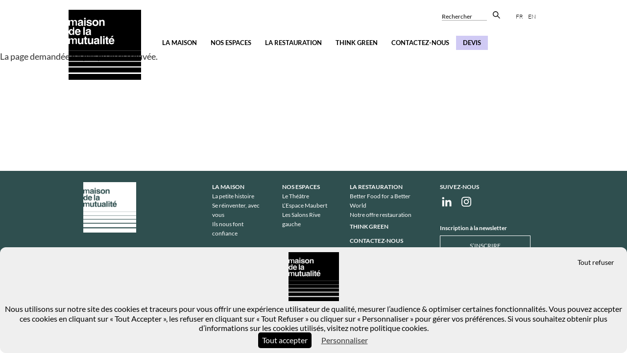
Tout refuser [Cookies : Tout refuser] (596, 262)
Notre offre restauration (380, 214)
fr (519, 16)
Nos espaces (231, 43)
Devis (472, 43)
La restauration (293, 43)
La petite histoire (233, 196)
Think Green (357, 43)
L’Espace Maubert (304, 205)
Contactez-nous (420, 43)
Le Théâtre (295, 196)
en (532, 16)
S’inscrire (485, 245)
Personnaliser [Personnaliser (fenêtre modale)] (344, 340)
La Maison (179, 43)
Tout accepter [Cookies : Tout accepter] (285, 340)
